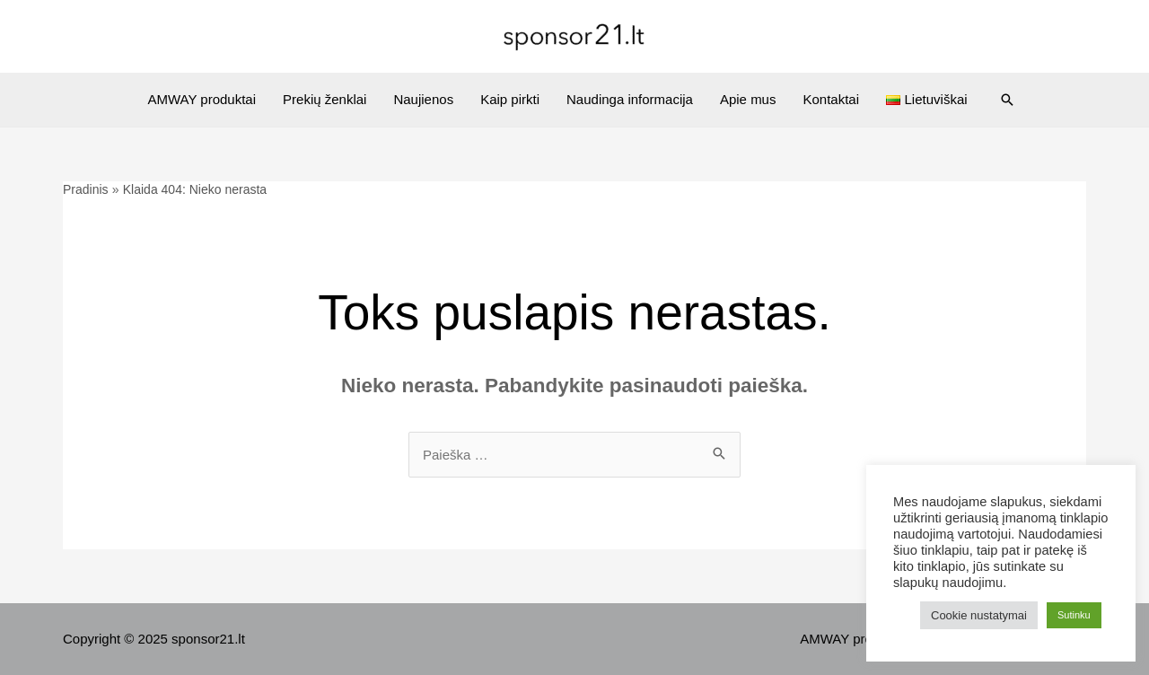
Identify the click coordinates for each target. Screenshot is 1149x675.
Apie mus (748, 99)
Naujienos (423, 99)
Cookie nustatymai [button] (979, 615)
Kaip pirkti (509, 99)
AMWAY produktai (201, 99)
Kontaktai (831, 99)
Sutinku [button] (1074, 614)
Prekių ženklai (324, 99)
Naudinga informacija (629, 99)
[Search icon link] (1007, 100)
